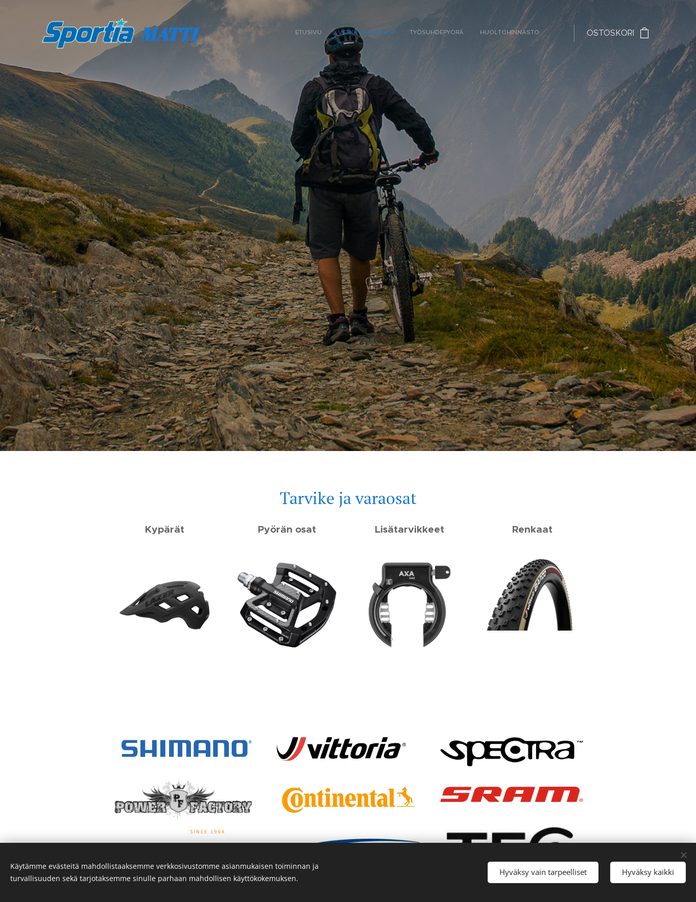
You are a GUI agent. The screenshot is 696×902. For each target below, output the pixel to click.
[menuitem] (488, 33)
